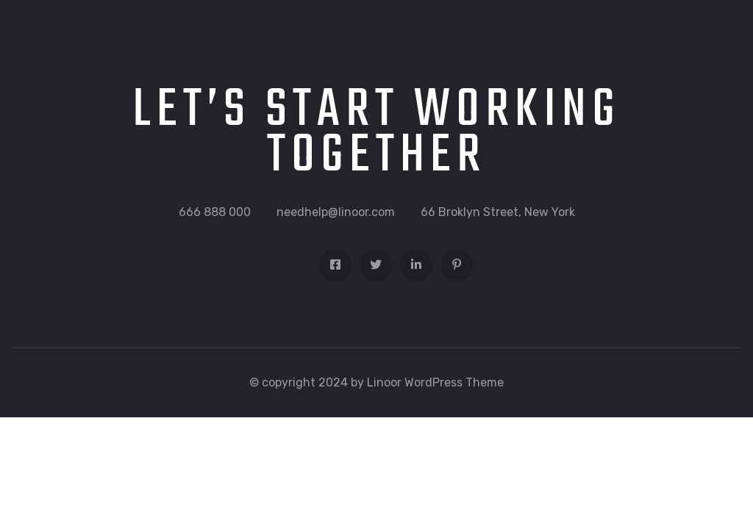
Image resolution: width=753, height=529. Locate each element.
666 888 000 (215, 212)
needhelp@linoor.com (335, 212)
